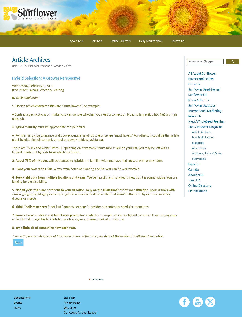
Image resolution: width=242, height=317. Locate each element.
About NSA (76, 41)
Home (15, 66)
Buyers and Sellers (201, 79)
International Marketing (204, 111)
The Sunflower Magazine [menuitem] (36, 66)
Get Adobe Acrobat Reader (80, 312)
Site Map (69, 297)
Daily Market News (150, 41)
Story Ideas (199, 159)
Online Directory (121, 41)
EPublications (197, 191)
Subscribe (198, 143)
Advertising (199, 148)
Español (193, 164)
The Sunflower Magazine (205, 127)
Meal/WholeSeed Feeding (206, 121)
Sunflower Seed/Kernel (204, 89)
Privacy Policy (72, 302)
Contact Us (177, 41)
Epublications (22, 297)
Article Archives (201, 132)
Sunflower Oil (197, 95)
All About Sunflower (202, 73)
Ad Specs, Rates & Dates (207, 153)
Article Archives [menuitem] (62, 66)
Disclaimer (70, 307)
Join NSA (97, 41)
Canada (193, 169)
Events (18, 302)
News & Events (198, 100)
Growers (194, 84)
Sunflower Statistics (201, 105)
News (17, 307)
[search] (205, 61)
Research (194, 116)
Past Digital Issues (203, 137)
